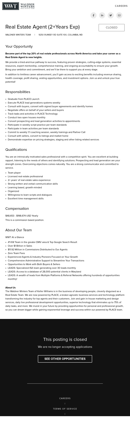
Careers (65, 398)
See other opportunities (65, 359)
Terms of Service (65, 409)
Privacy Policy (65, 419)
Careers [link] (121, 6)
